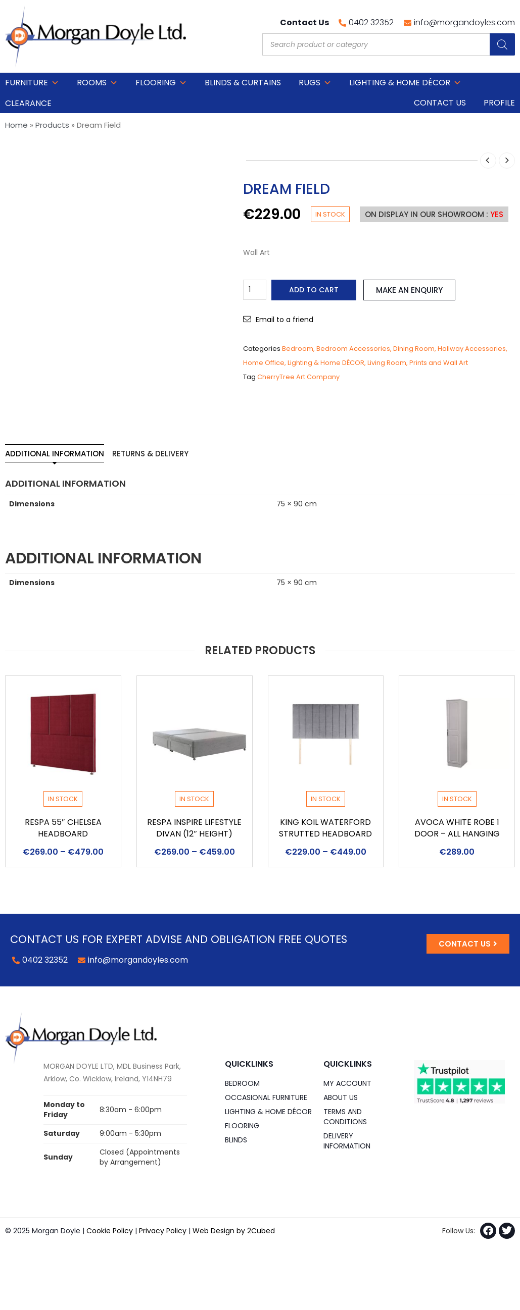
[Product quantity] (254, 290)
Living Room (386, 363)
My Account (347, 1083)
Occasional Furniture (266, 1097)
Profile (499, 103)
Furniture (32, 83)
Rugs (315, 83)
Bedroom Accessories (353, 348)
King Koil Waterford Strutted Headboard (325, 828)
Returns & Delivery (150, 453)
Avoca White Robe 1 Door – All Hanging (457, 828)
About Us (340, 1097)
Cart (504, 82)
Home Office (264, 363)
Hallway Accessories (472, 348)
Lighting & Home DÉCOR (405, 83)
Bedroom (297, 348)
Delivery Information (346, 1141)
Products (52, 125)
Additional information (54, 453)
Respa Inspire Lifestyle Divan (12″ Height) (194, 828)
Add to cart (314, 290)
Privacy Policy (162, 1231)
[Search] (502, 44)
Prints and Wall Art (438, 363)
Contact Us (440, 103)
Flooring (161, 83)
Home (16, 125)
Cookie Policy (109, 1231)
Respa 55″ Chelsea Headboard (63, 828)
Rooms (97, 83)
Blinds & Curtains (243, 82)
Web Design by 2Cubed (234, 1231)
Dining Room (414, 348)
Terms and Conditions (345, 1117)
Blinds (236, 1140)
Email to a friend (284, 320)
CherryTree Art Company (298, 377)
